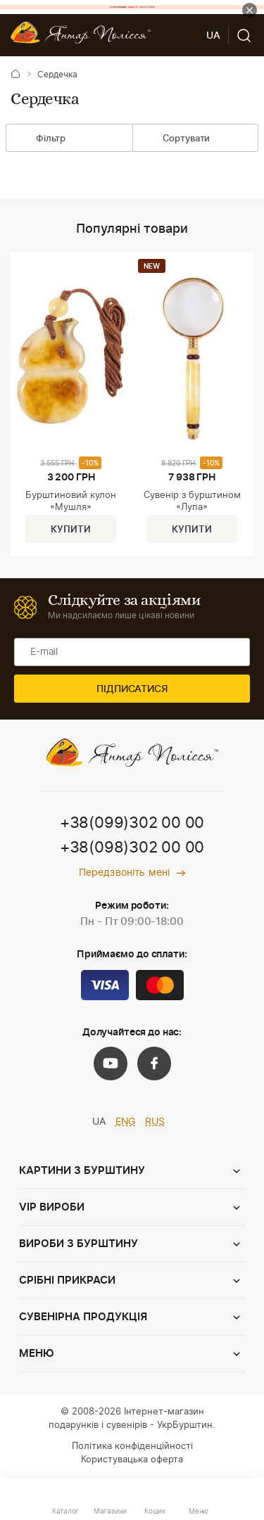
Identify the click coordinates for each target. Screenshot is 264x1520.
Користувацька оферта (132, 1459)
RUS (155, 1122)
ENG (125, 1122)
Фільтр (40, 139)
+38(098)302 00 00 (132, 847)
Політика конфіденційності (132, 1446)
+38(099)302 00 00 (132, 823)
